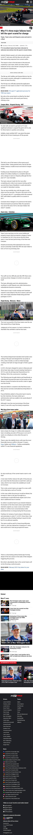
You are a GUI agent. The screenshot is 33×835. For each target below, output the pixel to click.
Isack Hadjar (6, 714)
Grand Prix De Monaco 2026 (11, 766)
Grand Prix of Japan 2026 (10, 755)
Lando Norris (6, 706)
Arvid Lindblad (6, 736)
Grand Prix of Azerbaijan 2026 (11, 784)
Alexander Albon (7, 718)
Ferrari (19, 710)
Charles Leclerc (7, 704)
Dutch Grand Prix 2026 (9, 778)
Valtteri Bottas (6, 742)
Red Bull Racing (21, 720)
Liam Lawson (6, 734)
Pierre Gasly (6, 712)
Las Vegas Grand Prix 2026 (11, 794)
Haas (2, 444)
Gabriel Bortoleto (7, 738)
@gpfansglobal (7, 807)
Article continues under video (16, 72)
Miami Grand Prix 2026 (9, 762)
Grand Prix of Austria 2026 (10, 770)
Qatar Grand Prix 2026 (9, 796)
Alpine (18, 702)
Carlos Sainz (6, 720)
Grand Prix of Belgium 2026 (11, 774)
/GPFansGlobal (7, 811)
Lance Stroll (6, 732)
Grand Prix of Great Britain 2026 (12, 772)
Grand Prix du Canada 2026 (11, 764)
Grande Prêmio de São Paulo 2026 (12, 792)
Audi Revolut (20, 706)
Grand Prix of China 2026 (10, 753)
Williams (13, 444)
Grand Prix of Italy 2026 (10, 780)
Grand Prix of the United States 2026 (13, 788)
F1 (1, 27)
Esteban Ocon (6, 728)
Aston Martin (20, 704)
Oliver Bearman (7, 726)
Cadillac (19, 708)
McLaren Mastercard (22, 714)
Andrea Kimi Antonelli (8, 722)
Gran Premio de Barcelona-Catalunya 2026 (14, 768)
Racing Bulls (20, 718)
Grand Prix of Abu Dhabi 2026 (11, 798)
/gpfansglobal (7, 805)
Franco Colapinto (7, 710)
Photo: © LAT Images (5, 24)
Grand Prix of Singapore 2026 (11, 786)
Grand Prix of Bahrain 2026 (11, 757)
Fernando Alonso (7, 730)
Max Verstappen (7, 716)
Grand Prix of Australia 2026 (11, 751)
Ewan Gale (3, 42)
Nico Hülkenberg (7, 740)
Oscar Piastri (6, 708)
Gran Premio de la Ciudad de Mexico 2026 (14, 790)
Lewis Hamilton (7, 702)
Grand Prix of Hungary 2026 (11, 776)
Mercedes (19, 716)
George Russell (6, 724)
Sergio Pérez (6, 744)
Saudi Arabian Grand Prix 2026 (11, 759)
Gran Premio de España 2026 (11, 782)
